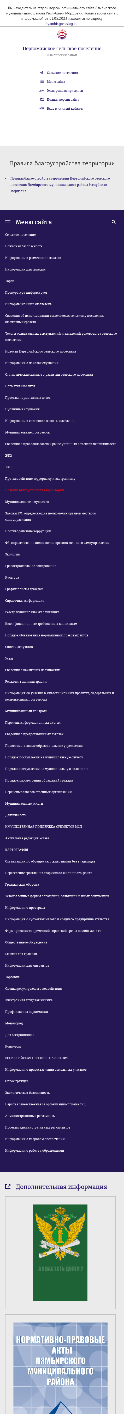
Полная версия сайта (63, 99)
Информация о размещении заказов (33, 258)
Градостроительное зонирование (30, 566)
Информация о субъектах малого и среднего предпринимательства (57, 919)
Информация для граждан (25, 269)
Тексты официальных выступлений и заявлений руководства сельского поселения (61, 337)
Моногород (14, 1023)
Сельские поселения (62, 73)
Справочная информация (24, 601)
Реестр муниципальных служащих (32, 612)
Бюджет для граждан (21, 954)
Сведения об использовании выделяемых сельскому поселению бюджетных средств (54, 319)
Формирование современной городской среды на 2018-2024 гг (53, 931)
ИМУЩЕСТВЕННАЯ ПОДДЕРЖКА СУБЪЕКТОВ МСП (43, 827)
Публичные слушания (22, 409)
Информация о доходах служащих (31, 363)
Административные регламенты (30, 1116)
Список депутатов (19, 647)
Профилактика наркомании (26, 1012)
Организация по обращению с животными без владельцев (50, 861)
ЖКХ (8, 455)
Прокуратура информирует (26, 292)
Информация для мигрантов (27, 965)
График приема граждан (24, 589)
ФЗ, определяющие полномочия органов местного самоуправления (57, 543)
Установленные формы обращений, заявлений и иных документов (57, 896)
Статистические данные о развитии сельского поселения (49, 374)
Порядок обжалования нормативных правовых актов (46, 635)
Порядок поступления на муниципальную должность (46, 769)
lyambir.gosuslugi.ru (62, 23)
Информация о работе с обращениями (34, 1150)
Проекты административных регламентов (37, 1127)
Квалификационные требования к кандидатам (41, 624)
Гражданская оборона (22, 884)
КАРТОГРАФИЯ (16, 850)
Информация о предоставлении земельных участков (46, 1069)
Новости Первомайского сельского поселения (40, 351)
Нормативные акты (20, 386)
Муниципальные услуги (24, 803)
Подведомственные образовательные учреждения (44, 746)
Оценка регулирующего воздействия (33, 989)
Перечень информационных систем (33, 722)
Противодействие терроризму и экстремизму (40, 479)
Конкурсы (13, 1046)
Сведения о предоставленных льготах (34, 734)
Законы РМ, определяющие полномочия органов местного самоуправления (50, 517)
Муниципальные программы (27, 432)
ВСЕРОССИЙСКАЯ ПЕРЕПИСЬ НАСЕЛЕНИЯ (36, 1058)
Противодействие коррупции (28, 531)
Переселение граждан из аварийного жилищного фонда (48, 873)
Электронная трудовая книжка (28, 1000)
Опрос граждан (16, 1081)
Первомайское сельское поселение (62, 49)
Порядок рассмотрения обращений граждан (39, 780)
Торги (9, 281)
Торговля (12, 977)
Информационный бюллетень (28, 304)
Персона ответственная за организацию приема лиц (45, 1104)
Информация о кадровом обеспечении (35, 1139)
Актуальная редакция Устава (27, 838)
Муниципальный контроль (26, 711)
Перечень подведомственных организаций (38, 792)
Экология (12, 554)
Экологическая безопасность (27, 1093)
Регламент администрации (26, 681)
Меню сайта (56, 82)
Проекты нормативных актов (28, 398)
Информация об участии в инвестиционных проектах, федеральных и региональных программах (59, 696)
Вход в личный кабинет (65, 108)
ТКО (8, 467)
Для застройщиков (19, 1035)
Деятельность (15, 815)
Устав (9, 658)
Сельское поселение (20, 235)
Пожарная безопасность (23, 246)
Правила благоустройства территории (34, 490)
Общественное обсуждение (26, 942)
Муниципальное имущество (27, 502)
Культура (12, 577)
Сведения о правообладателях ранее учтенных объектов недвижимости (60, 444)
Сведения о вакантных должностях (32, 670)
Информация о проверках (25, 908)
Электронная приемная (65, 91)
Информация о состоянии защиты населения (40, 421)
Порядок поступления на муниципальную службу (44, 757)
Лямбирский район (62, 55)
